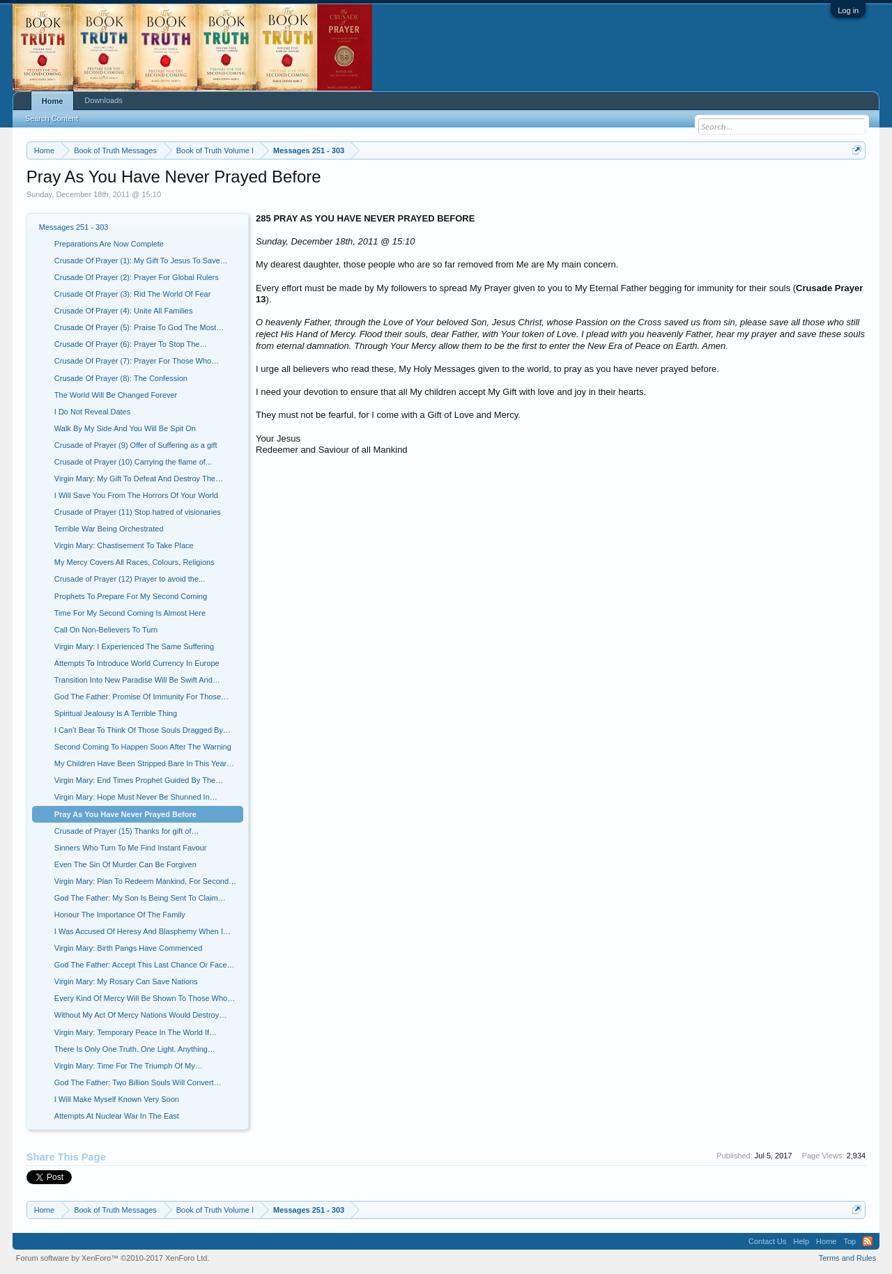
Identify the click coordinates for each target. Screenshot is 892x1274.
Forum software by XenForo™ (113, 1258)
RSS (867, 1241)
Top (849, 1241)
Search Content (51, 118)
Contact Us (767, 1241)
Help (801, 1241)
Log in (848, 10)
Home (52, 101)
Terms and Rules (848, 1258)
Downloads (103, 100)
